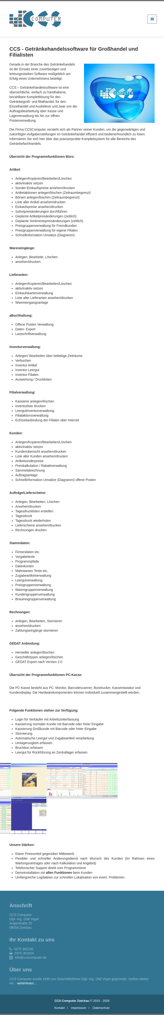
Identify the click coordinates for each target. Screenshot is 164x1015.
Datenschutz (101, 1008)
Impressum (78, 1008)
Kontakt (59, 1008)
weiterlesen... (26, 983)
